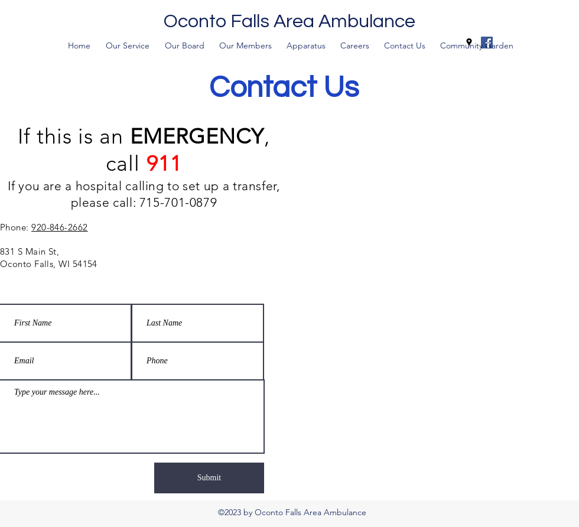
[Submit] (209, 478)
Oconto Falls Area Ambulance (289, 21)
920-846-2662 (59, 227)
